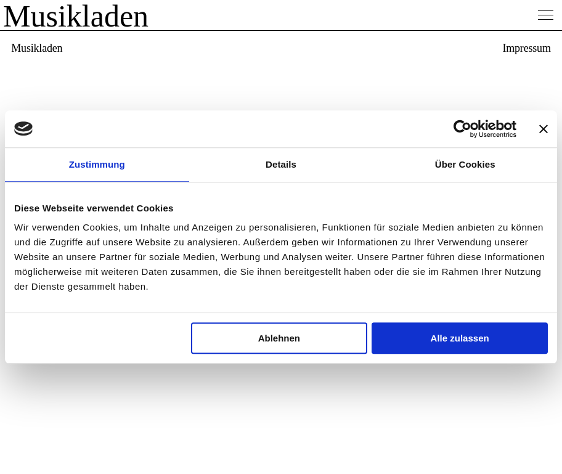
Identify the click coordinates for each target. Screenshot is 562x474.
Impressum (526, 48)
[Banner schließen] (543, 129)
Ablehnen (279, 338)
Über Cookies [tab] (465, 164)
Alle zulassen (460, 338)
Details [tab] (281, 164)
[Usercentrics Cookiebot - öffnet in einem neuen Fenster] (462, 129)
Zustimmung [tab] (97, 164)
